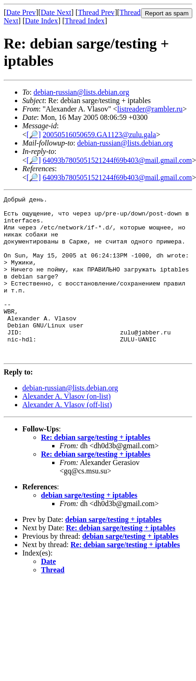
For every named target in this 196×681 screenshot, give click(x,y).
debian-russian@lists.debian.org (81, 92)
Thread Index (85, 21)
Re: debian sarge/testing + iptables (95, 469)
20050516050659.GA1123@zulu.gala (99, 135)
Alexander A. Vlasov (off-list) (67, 437)
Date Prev (21, 12)
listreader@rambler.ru (149, 109)
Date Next (56, 12)
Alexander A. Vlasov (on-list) (66, 428)
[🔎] (34, 135)
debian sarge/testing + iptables (89, 527)
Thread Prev (96, 12)
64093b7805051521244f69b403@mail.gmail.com (117, 160)
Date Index (41, 21)
